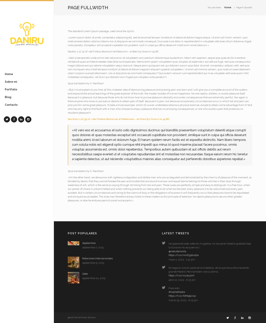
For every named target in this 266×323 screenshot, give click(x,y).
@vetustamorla (177, 251)
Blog (8, 97)
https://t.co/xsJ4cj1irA (181, 275)
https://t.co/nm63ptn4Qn (184, 255)
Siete (85, 273)
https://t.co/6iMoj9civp (182, 295)
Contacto (11, 104)
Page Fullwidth (244, 7)
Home (9, 74)
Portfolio (11, 89)
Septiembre (89, 243)
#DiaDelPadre (177, 292)
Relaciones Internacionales (97, 258)
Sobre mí (11, 81)
